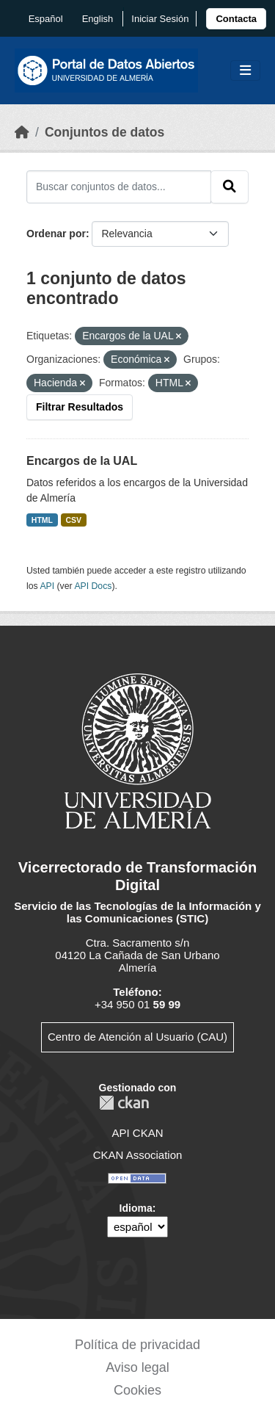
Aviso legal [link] (137, 1367)
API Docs (92, 586)
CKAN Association (138, 1155)
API (47, 586)
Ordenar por (56, 233)
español (46, 18)
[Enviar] (229, 186)
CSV (74, 520)
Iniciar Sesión (159, 18)
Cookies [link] (137, 1390)
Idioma (136, 1208)
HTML (42, 520)
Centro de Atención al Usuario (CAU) (137, 1036)
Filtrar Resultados (79, 407)
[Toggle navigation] (245, 71)
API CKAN (137, 1133)
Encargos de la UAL (81, 461)
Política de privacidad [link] (137, 1344)
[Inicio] (22, 132)
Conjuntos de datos (104, 132)
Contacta (236, 18)
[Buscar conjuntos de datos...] (118, 186)
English (98, 18)
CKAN (124, 1102)
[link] (236, 18)
